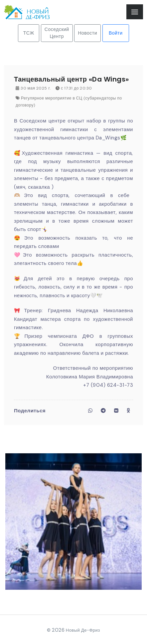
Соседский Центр (57, 32)
